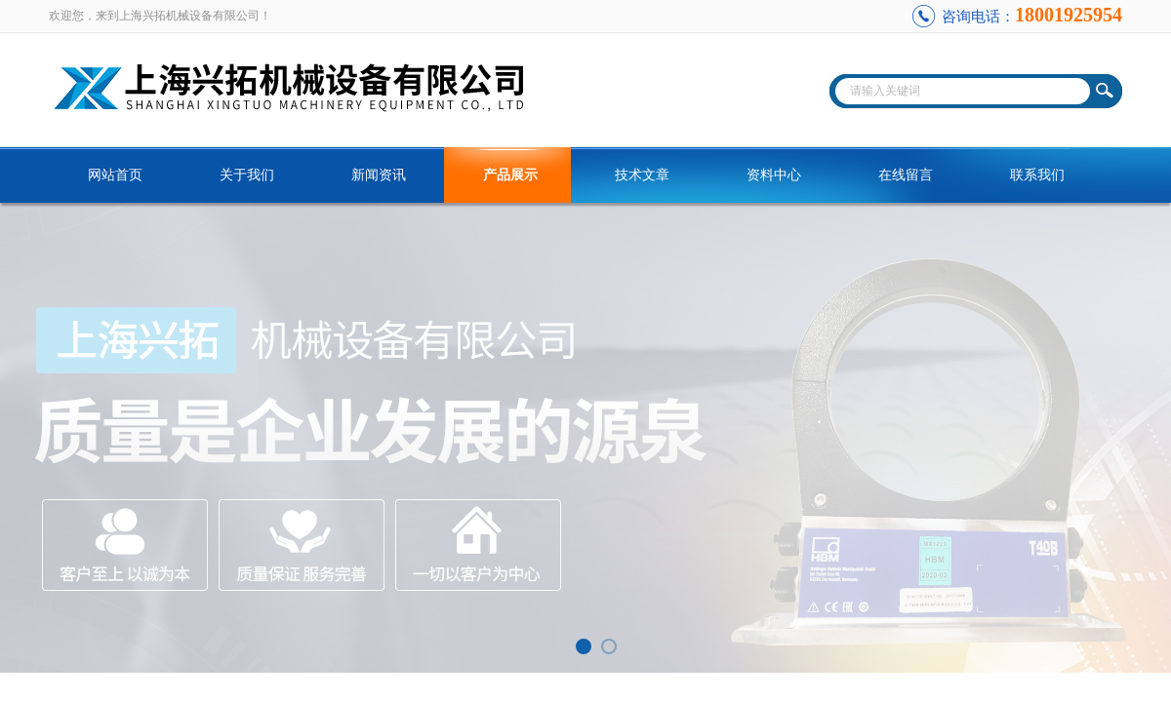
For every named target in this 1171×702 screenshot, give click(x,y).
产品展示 (510, 175)
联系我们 (1037, 175)
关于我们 (247, 175)
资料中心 (774, 175)
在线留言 (905, 175)
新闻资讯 (378, 175)
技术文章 (642, 175)
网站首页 (115, 175)
